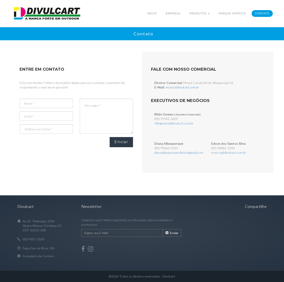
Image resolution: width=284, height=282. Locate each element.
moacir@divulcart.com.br (182, 87)
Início (152, 13)
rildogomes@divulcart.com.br (173, 123)
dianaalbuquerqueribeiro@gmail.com (178, 152)
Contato (262, 13)
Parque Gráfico (232, 13)
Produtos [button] (199, 13)
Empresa (173, 13)
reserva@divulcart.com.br (228, 152)
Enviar (121, 142)
